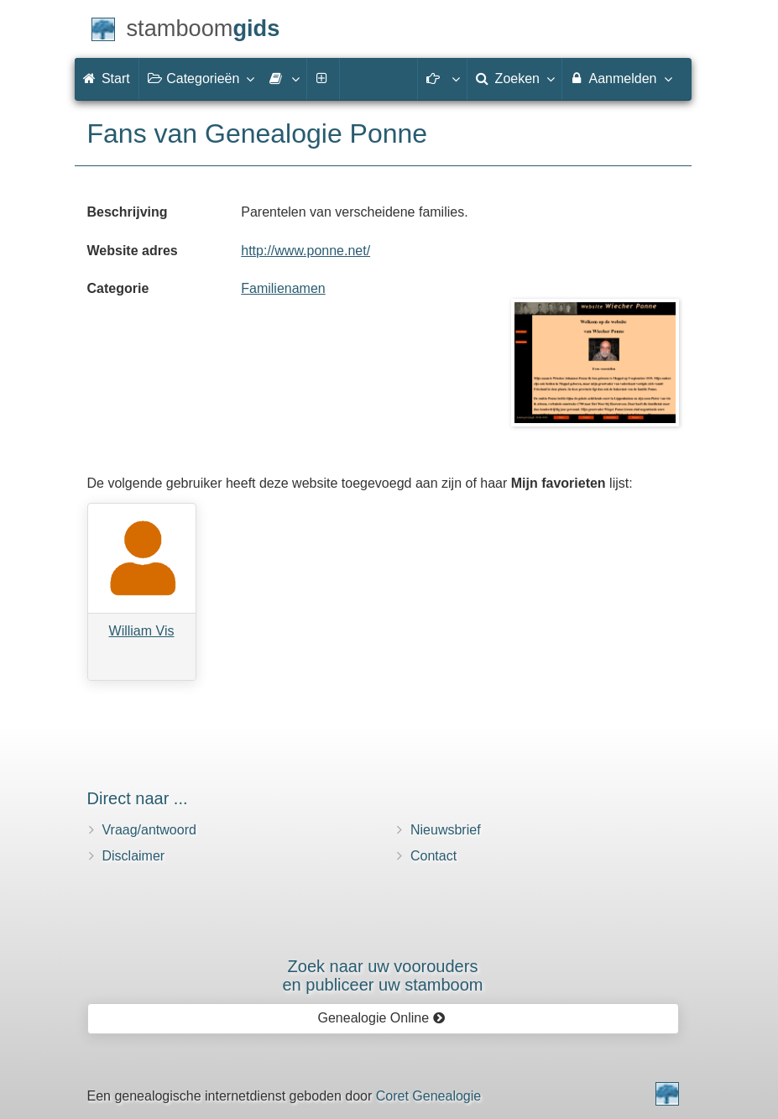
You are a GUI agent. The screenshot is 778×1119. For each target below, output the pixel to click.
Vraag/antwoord (149, 830)
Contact (433, 856)
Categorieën (200, 78)
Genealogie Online (382, 1018)
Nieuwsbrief (445, 830)
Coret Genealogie (428, 1096)
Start (106, 78)
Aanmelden (621, 78)
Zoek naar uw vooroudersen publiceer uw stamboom (382, 975)
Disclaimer (133, 856)
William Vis (142, 631)
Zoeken (514, 78)
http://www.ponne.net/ (305, 250)
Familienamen (283, 288)
